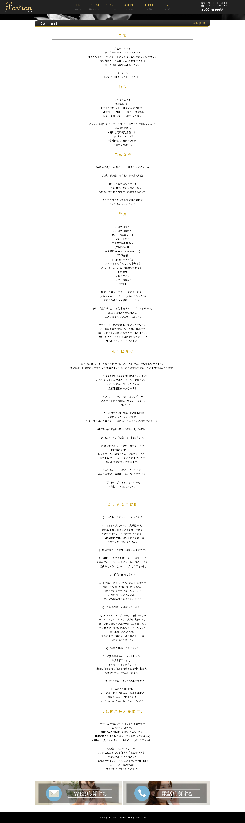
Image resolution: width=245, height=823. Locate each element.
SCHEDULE (130, 7)
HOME (76, 7)
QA (166, 7)
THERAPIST (112, 7)
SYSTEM (94, 7)
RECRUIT (148, 7)
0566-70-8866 (212, 9)
